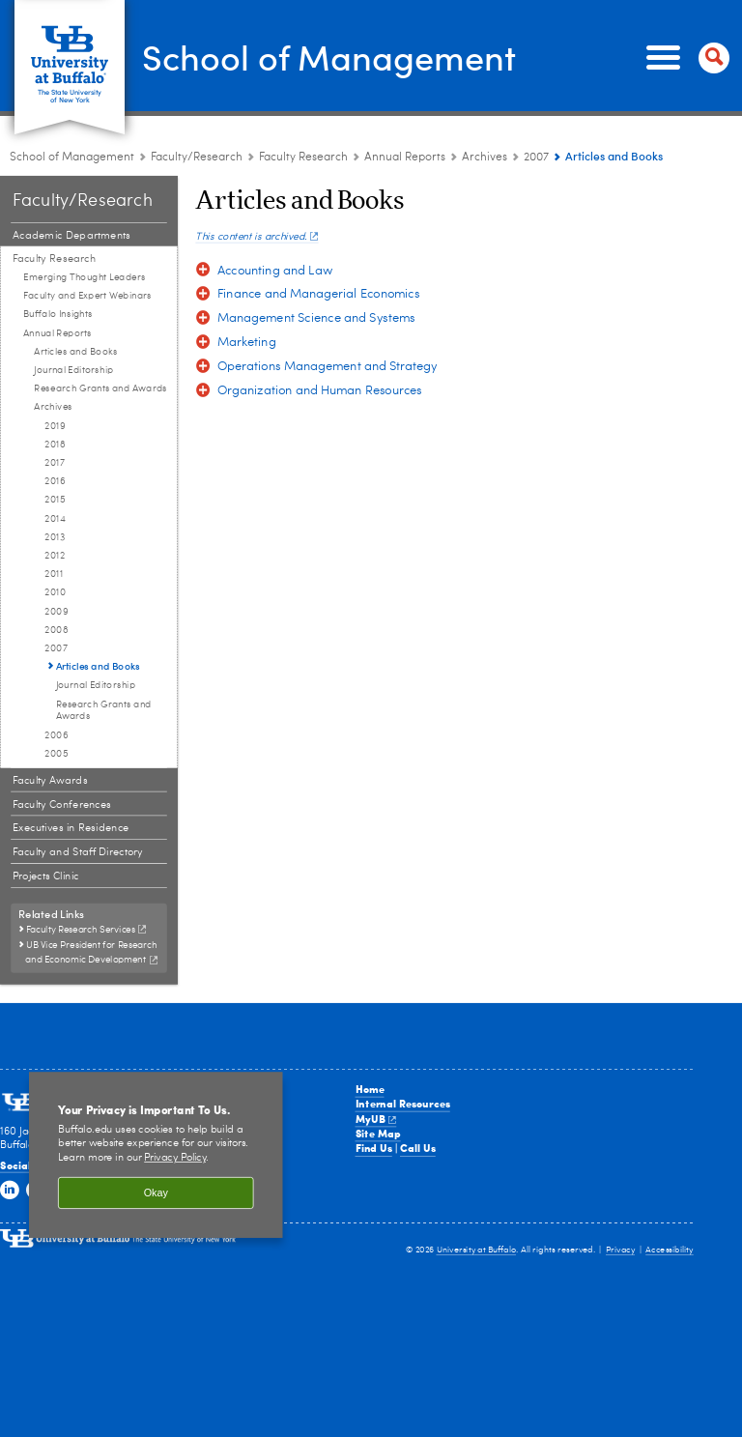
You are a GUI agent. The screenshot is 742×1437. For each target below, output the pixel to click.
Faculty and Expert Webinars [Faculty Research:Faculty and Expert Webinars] (87, 296)
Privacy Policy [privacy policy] (175, 1158)
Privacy (620, 1250)
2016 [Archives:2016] (54, 481)
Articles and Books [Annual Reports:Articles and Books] (75, 352)
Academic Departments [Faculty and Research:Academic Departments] (71, 235)
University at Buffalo (477, 1250)
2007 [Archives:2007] (536, 157)
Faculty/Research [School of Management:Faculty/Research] (197, 157)
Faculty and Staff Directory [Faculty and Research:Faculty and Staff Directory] (78, 852)
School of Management (329, 56)
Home (370, 1088)
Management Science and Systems (316, 318)
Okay (156, 1192)
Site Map (378, 1133)
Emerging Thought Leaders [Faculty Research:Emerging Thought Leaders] (84, 277)
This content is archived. (256, 237)
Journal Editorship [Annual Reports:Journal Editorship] (73, 370)
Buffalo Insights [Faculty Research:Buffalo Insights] (58, 314)
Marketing (246, 342)
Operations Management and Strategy (327, 366)
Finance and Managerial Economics (318, 294)
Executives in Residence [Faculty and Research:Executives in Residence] (71, 828)
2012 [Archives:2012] (54, 555)
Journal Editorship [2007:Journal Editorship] (95, 685)
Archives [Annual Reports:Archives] (484, 157)
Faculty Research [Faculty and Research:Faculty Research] (303, 157)
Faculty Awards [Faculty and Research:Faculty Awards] (50, 780)
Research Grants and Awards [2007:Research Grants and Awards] (104, 711)
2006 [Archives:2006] (56, 735)
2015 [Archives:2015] (54, 499)
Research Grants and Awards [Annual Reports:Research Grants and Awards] (100, 388)
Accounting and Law (274, 271)
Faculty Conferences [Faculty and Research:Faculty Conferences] (62, 804)
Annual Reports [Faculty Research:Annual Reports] (404, 157)
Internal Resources (403, 1103)
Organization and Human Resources (319, 391)
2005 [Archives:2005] (56, 754)
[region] (156, 1155)
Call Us (418, 1147)
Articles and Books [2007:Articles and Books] (98, 666)
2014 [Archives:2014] (55, 519)
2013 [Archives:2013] (54, 537)
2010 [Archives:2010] (55, 592)
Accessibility (669, 1250)
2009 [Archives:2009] (56, 612)
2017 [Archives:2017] (54, 463)
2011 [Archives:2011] (53, 574)
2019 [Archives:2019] (54, 426)
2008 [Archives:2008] (56, 630)
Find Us (374, 1147)
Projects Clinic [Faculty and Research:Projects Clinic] (46, 876)
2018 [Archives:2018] (54, 444)
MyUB (376, 1118)
